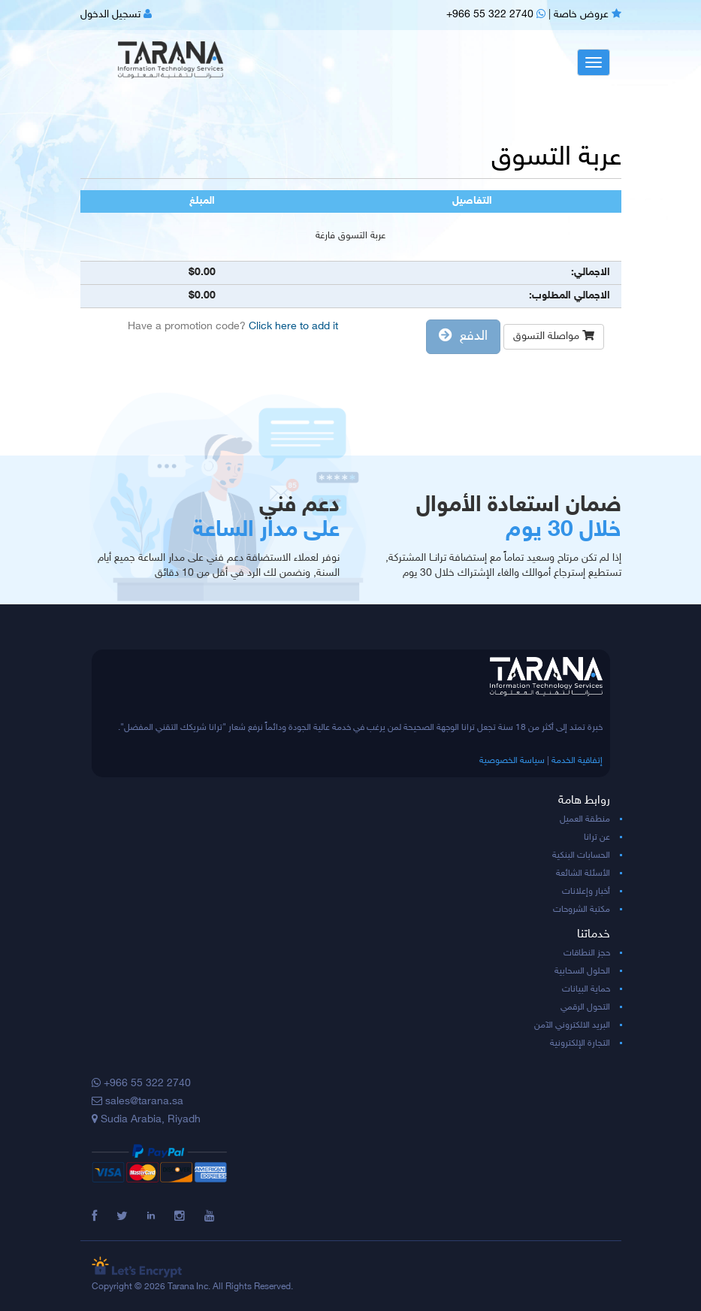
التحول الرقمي (585, 1007)
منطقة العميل (585, 819)
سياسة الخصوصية (512, 760)
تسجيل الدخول (116, 14)
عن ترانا (597, 837)
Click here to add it (293, 326)
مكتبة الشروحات (581, 909)
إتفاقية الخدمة (577, 760)
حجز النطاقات (587, 953)
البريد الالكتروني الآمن (572, 1025)
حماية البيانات (586, 989)
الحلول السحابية (582, 971)
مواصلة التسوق (553, 336)
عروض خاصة (587, 14)
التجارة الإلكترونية (580, 1043)
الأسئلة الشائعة (583, 873)
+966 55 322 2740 (495, 14)
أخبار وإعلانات (586, 891)
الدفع (463, 336)
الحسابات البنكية (581, 855)
